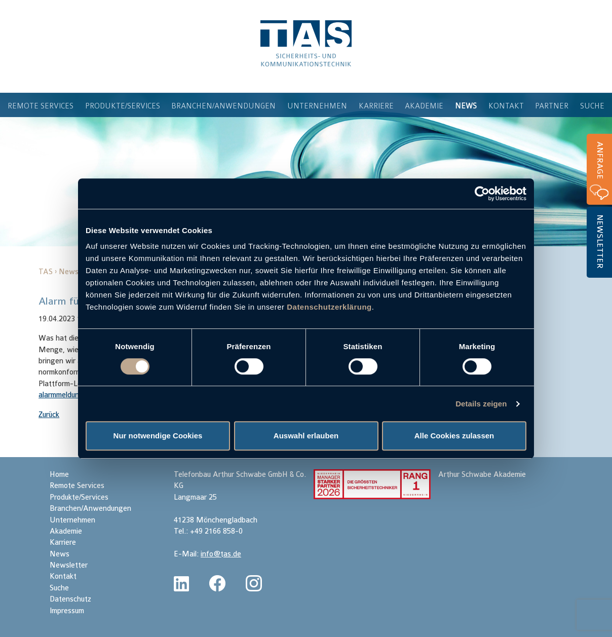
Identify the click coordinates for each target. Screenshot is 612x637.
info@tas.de (221, 554)
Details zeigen (481, 403)
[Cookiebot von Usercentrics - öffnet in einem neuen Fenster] (482, 193)
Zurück (49, 414)
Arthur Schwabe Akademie (482, 474)
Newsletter (599, 241)
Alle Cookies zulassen (454, 435)
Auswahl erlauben (306, 435)
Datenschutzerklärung (329, 307)
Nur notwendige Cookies (158, 435)
